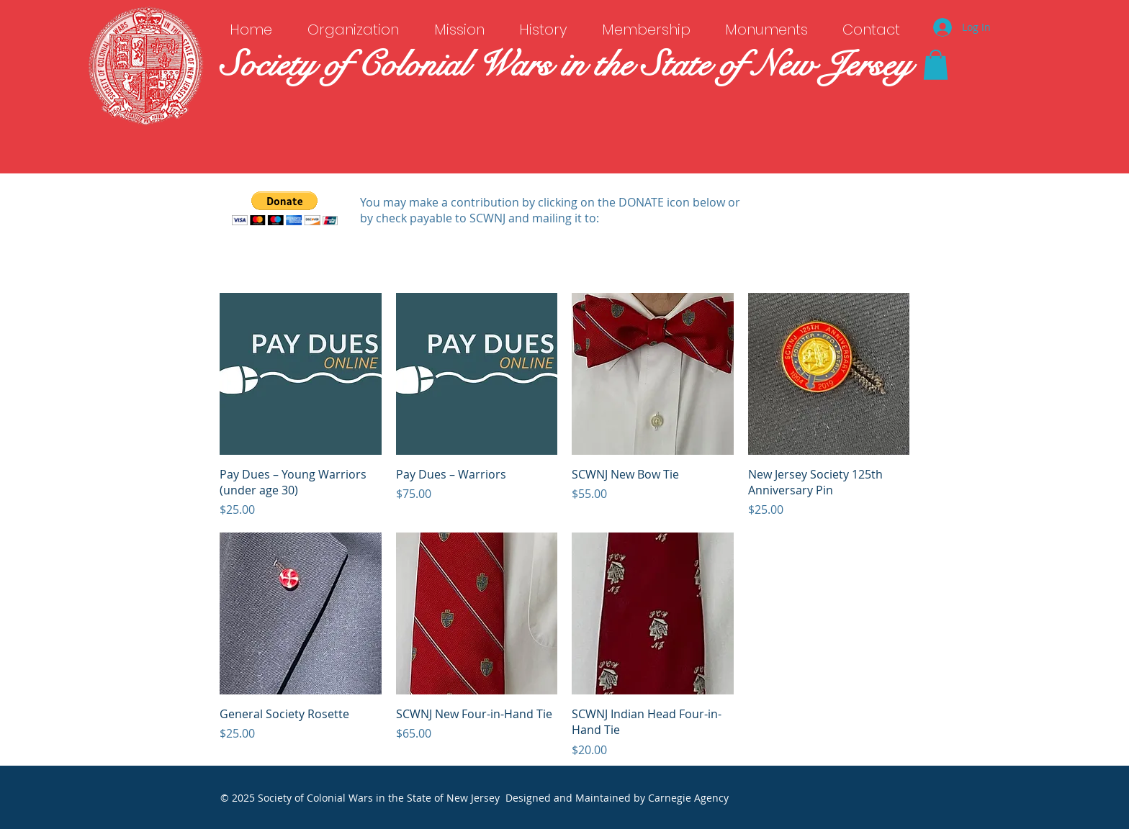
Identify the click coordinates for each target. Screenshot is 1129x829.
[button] (935, 65)
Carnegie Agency (688, 798)
